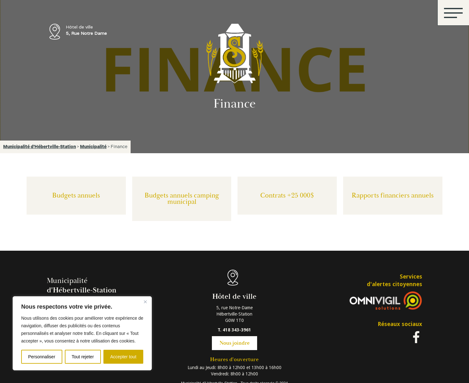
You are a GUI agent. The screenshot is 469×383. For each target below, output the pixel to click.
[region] (82, 333)
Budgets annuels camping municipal (182, 198)
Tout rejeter (83, 356)
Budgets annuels (76, 195)
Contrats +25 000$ (287, 195)
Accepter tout (123, 356)
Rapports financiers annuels (393, 195)
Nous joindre (234, 343)
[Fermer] (145, 301)
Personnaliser (41, 356)
